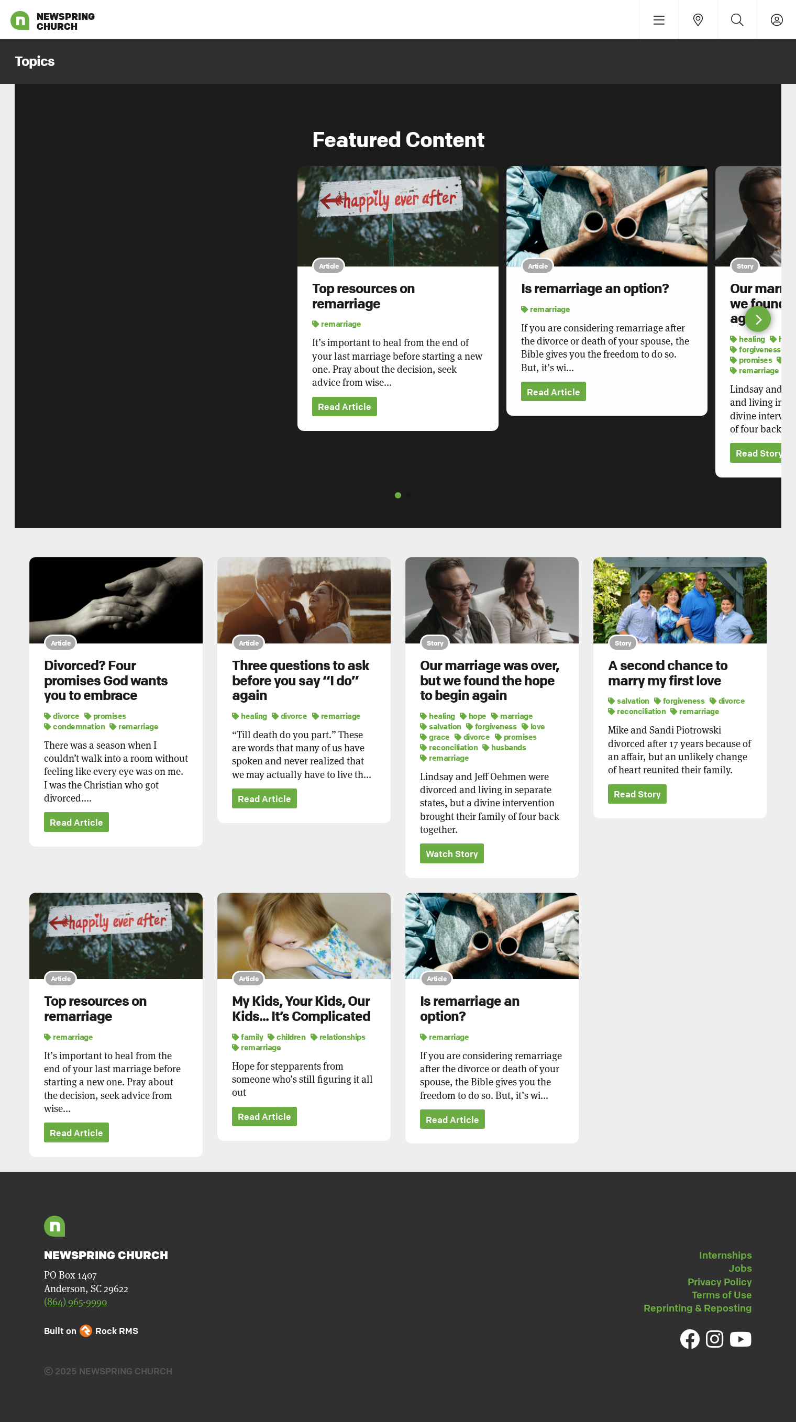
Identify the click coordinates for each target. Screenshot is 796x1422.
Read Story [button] (759, 453)
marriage (512, 715)
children (286, 1036)
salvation (440, 726)
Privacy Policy (720, 1281)
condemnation (74, 726)
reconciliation (449, 747)
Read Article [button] (344, 407)
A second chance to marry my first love (667, 673)
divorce (62, 715)
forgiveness (755, 349)
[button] (758, 319)
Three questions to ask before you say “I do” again (300, 680)
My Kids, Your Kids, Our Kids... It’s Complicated (301, 1009)
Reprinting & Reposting (698, 1308)
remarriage (336, 323)
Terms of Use (722, 1295)
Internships (725, 1255)
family (247, 1036)
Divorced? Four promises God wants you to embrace (106, 680)
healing (747, 339)
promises (751, 359)
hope (473, 715)
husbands (504, 747)
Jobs (740, 1268)
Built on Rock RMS (91, 1331)
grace (435, 736)
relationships (338, 1036)
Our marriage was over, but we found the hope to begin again (489, 680)
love (533, 726)
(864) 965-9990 (75, 1301)
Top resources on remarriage (363, 296)
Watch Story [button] (452, 854)
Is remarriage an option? (595, 288)
